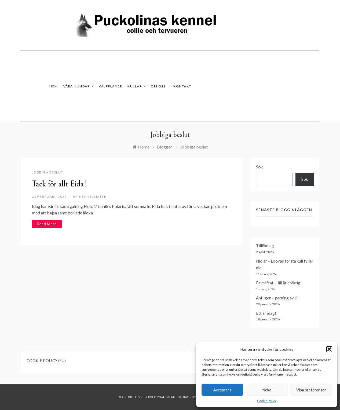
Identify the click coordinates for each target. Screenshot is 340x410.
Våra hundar (78, 86)
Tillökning (265, 245)
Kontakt (182, 86)
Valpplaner (110, 86)
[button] (329, 349)
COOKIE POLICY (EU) (46, 360)
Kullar (136, 86)
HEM (53, 86)
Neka (266, 389)
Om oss (158, 86)
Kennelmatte (93, 197)
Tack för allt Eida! (59, 184)
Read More (47, 224)
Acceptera (222, 389)
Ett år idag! (266, 313)
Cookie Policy (266, 401)
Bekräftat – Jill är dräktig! (279, 282)
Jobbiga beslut (47, 172)
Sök (259, 166)
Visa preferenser (311, 389)
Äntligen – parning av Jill (277, 297)
